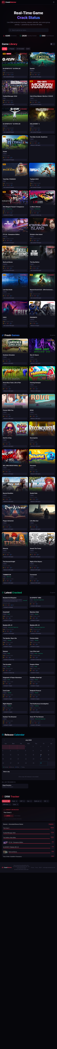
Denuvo (6, 800)
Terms (36, 867)
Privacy (32, 867)
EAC (46, 800)
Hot (4, 48)
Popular (11, 48)
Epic (29, 800)
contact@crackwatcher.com (49, 867)
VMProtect (6, 803)
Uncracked (20, 48)
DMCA (40, 867)
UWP (22, 800)
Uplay (15, 803)
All (28, 48)
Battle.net (37, 800)
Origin (14, 800)
